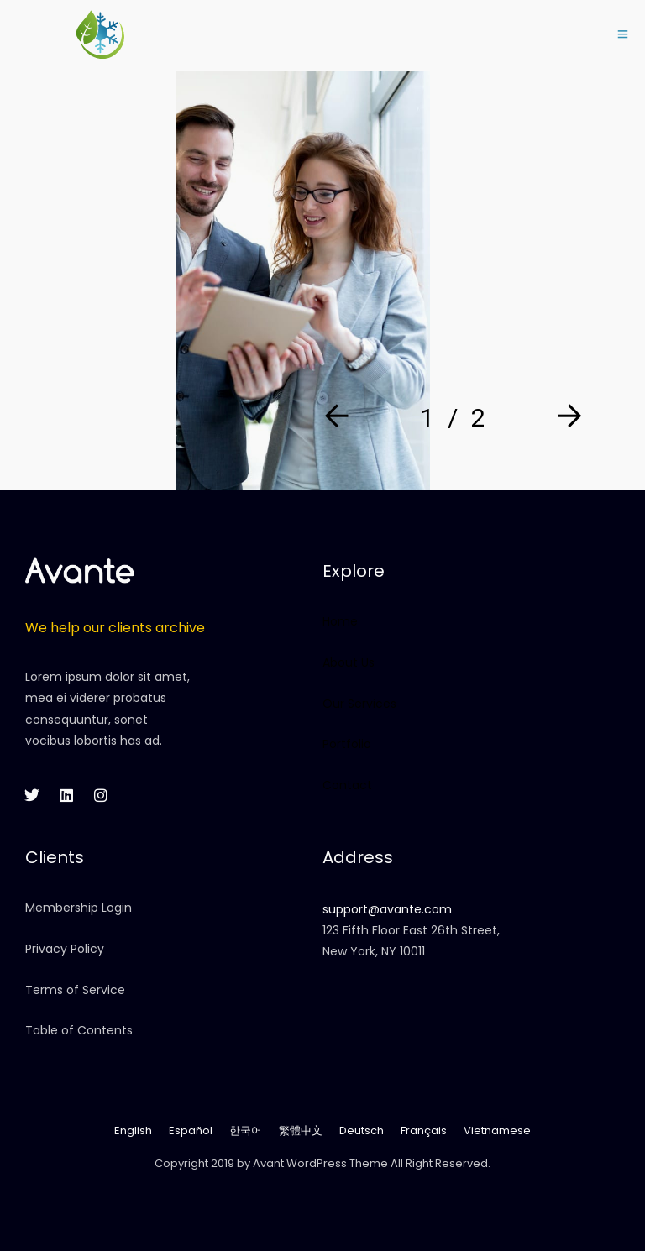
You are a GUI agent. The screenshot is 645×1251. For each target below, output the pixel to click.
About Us (348, 662)
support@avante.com (387, 909)
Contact (347, 785)
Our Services (359, 703)
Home (340, 621)
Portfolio (346, 743)
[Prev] (340, 418)
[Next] (565, 418)
